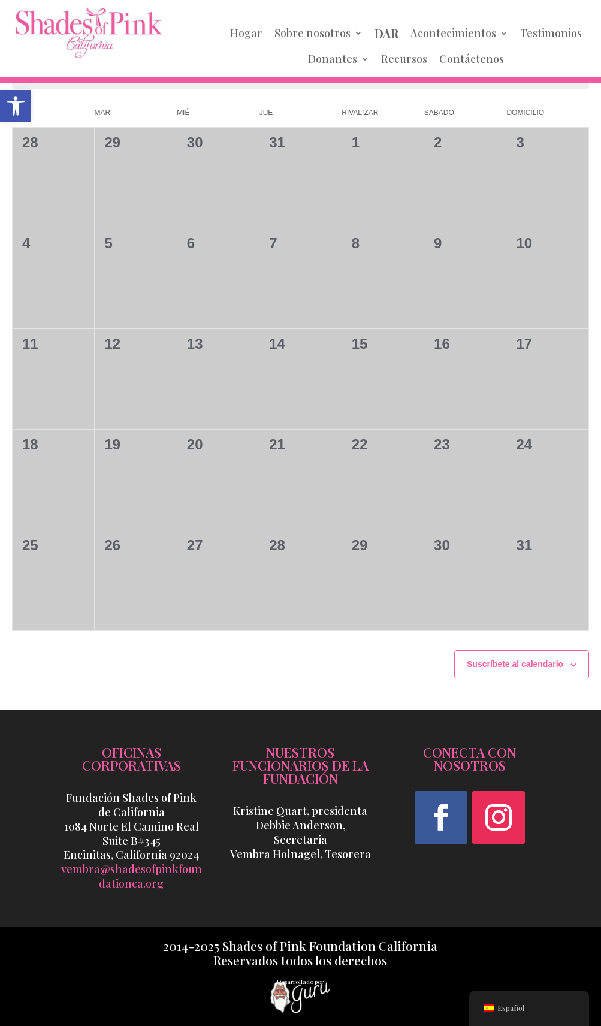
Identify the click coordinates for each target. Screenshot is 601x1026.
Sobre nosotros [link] (312, 33)
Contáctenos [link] (471, 59)
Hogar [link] (246, 33)
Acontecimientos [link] (453, 33)
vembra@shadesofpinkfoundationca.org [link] (131, 876)
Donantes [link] (332, 59)
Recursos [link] (404, 59)
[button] (441, 817)
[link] (15, 106)
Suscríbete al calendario (515, 664)
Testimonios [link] (551, 33)
